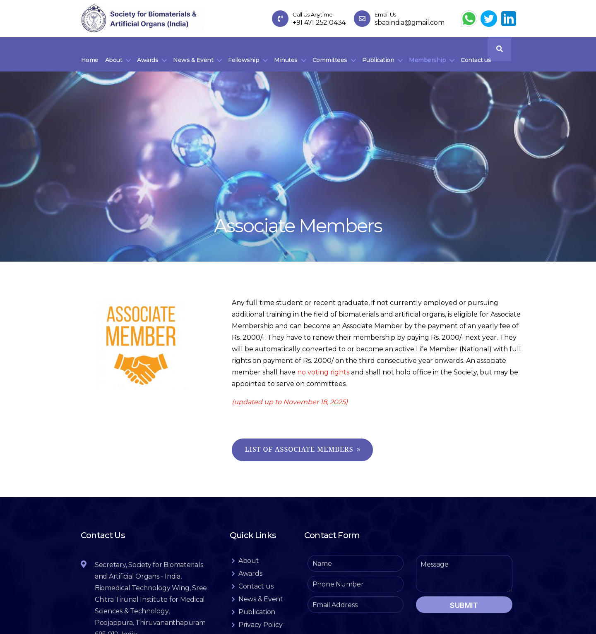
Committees (329, 56)
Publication (378, 56)
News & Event (193, 56)
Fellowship (243, 56)
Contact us (476, 56)
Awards (147, 56)
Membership (427, 56)
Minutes (286, 56)
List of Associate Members (299, 447)
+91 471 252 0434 (319, 23)
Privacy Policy (260, 623)
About (114, 56)
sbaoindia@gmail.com (409, 23)
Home (90, 56)
